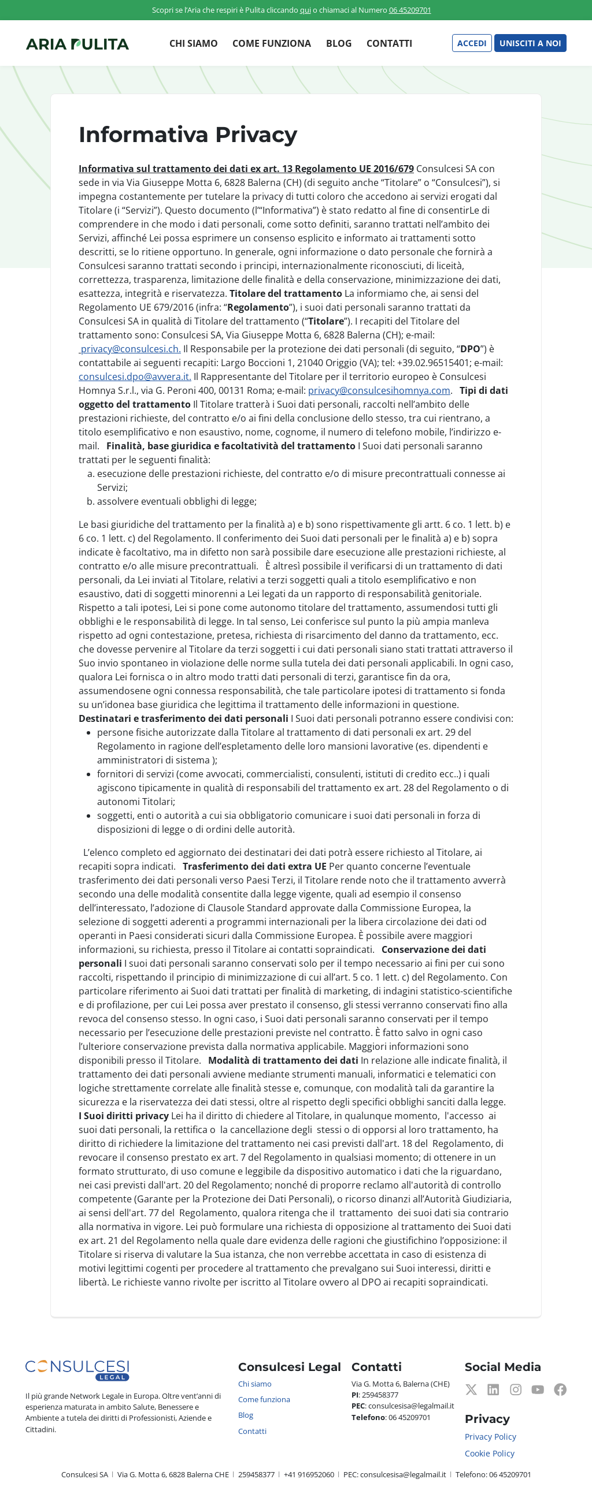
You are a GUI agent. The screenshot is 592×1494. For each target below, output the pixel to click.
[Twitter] (471, 1388)
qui (305, 10)
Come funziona (271, 43)
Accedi (472, 43)
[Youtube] (537, 1388)
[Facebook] (560, 1388)
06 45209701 (410, 10)
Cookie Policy (490, 1453)
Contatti (389, 43)
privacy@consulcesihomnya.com (379, 390)
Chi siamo (193, 43)
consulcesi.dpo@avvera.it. (135, 376)
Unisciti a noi (530, 43)
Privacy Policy (490, 1436)
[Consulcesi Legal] (77, 43)
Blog (339, 43)
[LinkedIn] (493, 1388)
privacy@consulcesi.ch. (131, 348)
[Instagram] (515, 1388)
